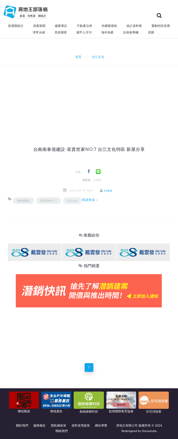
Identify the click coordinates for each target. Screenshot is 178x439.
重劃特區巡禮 (160, 26)
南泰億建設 (23, 200)
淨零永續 (39, 32)
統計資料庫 (134, 26)
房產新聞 (39, 26)
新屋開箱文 (15, 26)
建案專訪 (61, 26)
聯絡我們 (61, 431)
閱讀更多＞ (90, 200)
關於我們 (22, 425)
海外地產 (107, 32)
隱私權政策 (58, 425)
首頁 (77, 57)
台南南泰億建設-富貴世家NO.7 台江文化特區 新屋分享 (89, 149)
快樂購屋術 (109, 26)
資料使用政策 (80, 425)
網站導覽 (101, 425)
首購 (151, 32)
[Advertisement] (93, 97)
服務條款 (39, 425)
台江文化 (72, 200)
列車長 (108, 190)
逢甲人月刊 (84, 32)
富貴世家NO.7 (48, 200)
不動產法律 (84, 26)
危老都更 (61, 32)
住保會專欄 (130, 32)
